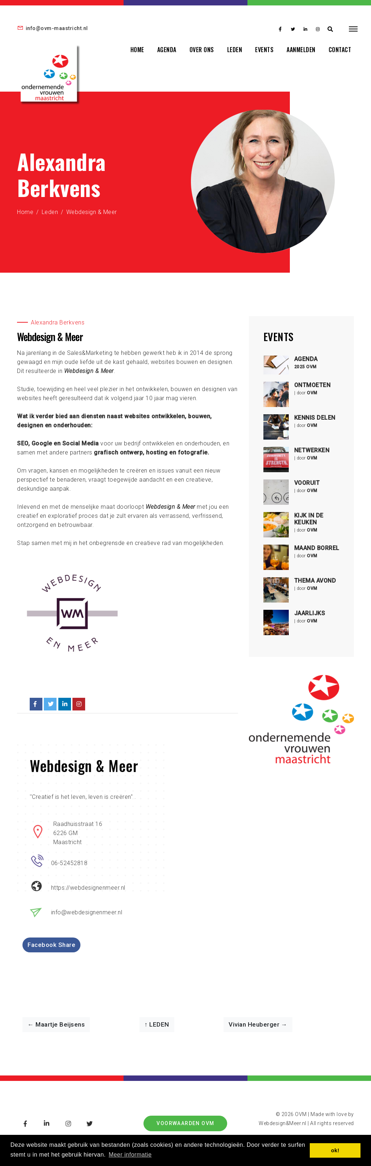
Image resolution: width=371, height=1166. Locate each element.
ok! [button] (335, 1150)
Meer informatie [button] (130, 1155)
